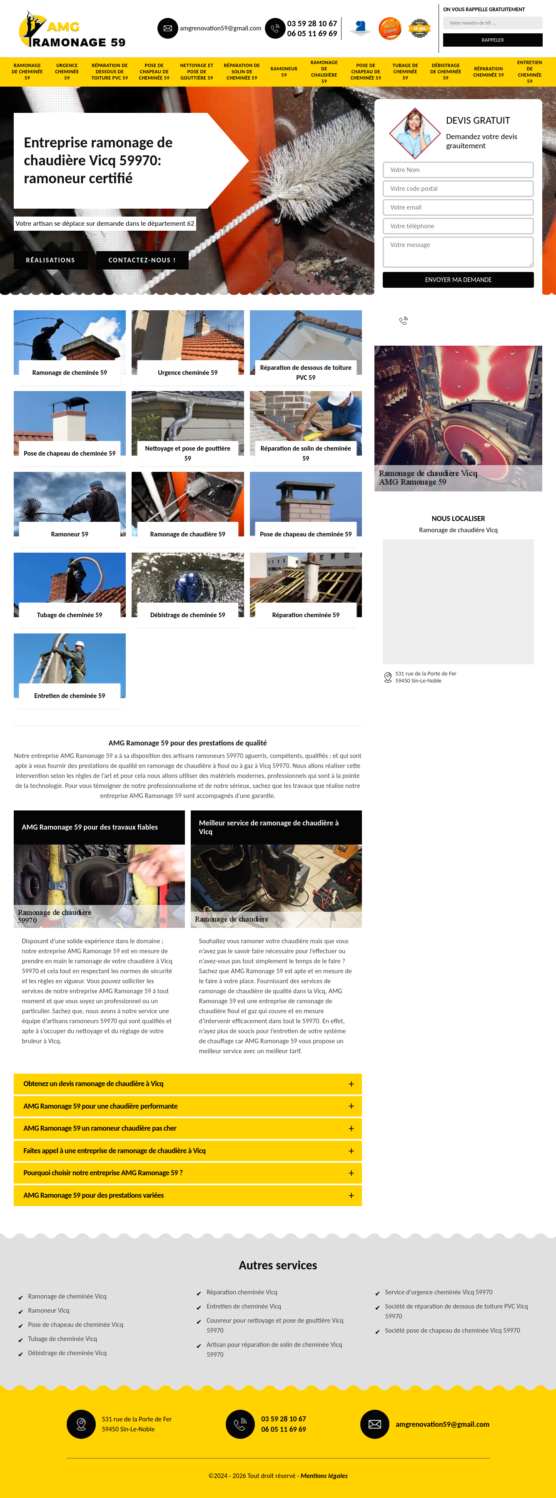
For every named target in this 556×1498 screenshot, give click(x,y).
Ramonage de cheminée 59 (27, 71)
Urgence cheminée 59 (67, 71)
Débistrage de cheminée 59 (445, 71)
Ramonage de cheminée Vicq (67, 1296)
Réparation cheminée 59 (488, 72)
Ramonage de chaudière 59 (324, 72)
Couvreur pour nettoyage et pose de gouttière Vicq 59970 (275, 1325)
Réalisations (50, 260)
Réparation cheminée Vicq (242, 1292)
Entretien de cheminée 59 (529, 72)
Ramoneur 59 (284, 72)
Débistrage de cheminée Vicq (67, 1353)
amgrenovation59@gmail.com (221, 28)
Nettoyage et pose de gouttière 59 (197, 71)
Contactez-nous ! (143, 260)
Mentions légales (324, 1476)
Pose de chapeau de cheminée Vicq (76, 1325)
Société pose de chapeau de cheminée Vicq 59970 (452, 1330)
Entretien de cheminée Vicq (244, 1306)
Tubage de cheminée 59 (406, 71)
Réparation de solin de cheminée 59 (242, 71)
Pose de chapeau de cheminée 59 (154, 71)
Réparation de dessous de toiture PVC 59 (110, 71)
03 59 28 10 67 (312, 23)
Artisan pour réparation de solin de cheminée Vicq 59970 (274, 1349)
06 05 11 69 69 (312, 33)
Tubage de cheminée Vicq (62, 1339)
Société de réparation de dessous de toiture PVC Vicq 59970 (456, 1311)
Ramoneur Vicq (49, 1310)
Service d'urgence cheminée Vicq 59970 (439, 1292)
